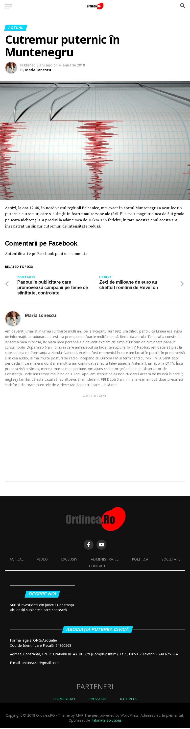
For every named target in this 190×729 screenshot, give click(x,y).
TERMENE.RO (64, 699)
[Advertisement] (95, 433)
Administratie (105, 560)
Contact (97, 566)
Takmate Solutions (106, 721)
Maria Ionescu (38, 69)
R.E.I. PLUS (129, 699)
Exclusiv (69, 560)
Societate (171, 560)
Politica (140, 560)
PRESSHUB (97, 699)
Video (42, 560)
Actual (17, 560)
